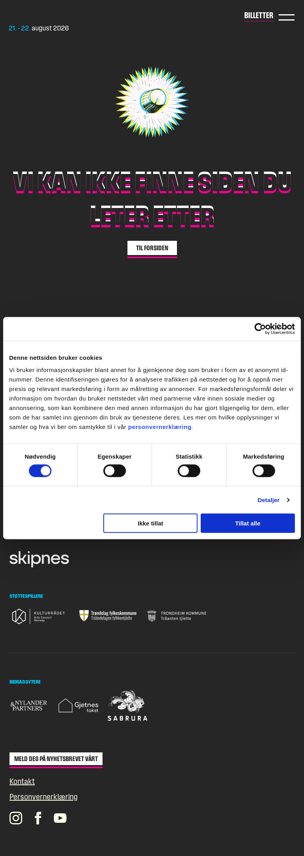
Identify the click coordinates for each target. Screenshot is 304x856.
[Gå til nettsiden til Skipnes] (39, 559)
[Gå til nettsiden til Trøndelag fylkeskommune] (108, 616)
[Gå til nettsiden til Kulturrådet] (39, 616)
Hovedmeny (286, 17)
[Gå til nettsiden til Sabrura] (127, 705)
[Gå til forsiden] (49, 15)
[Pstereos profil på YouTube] (60, 818)
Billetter (258, 15)
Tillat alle (247, 523)
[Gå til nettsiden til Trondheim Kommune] (177, 616)
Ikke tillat (150, 523)
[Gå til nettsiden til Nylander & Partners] (29, 705)
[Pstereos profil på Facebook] (38, 818)
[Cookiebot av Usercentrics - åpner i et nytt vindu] (260, 328)
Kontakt (22, 781)
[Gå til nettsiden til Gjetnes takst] (78, 705)
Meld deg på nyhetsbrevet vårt (56, 758)
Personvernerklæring (44, 797)
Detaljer (269, 499)
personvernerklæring (160, 426)
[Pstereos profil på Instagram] (16, 818)
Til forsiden (152, 247)
